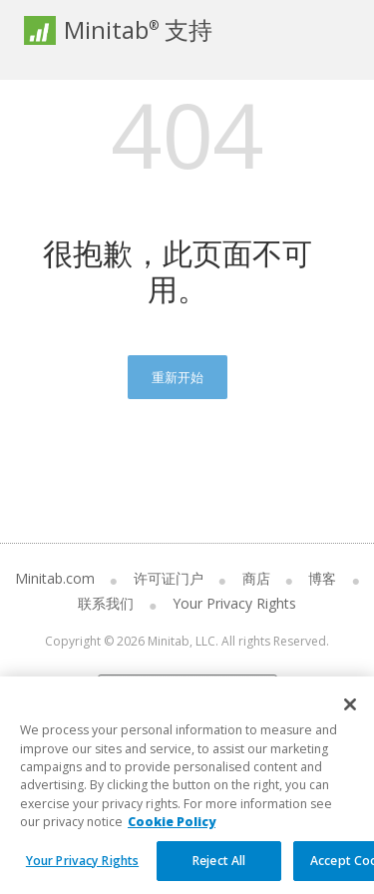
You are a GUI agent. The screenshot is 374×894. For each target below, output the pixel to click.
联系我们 (106, 603)
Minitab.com (55, 578)
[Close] (350, 717)
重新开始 (177, 377)
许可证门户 (168, 578)
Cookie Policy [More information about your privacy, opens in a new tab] (171, 833)
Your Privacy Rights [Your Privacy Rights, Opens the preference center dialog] (82, 872)
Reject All (218, 872)
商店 (256, 578)
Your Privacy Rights (234, 603)
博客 (322, 578)
